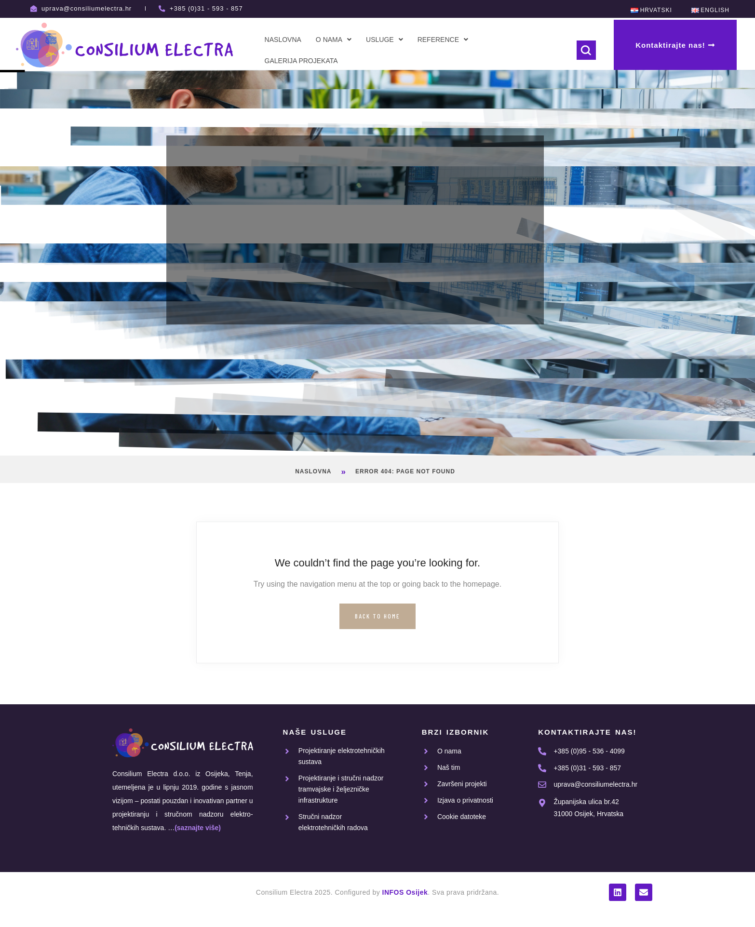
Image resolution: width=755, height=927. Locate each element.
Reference (443, 39)
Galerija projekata (301, 61)
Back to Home (377, 616)
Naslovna (283, 39)
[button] (334, 39)
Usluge (384, 39)
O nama (333, 39)
